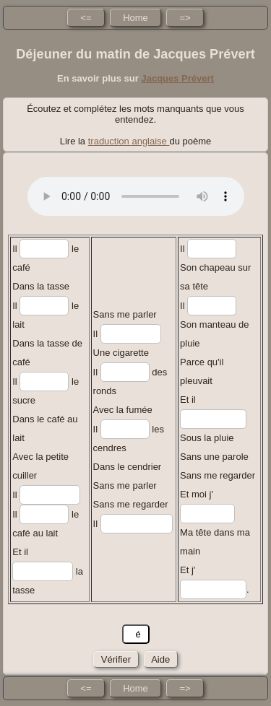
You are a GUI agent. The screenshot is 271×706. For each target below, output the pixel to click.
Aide (161, 659)
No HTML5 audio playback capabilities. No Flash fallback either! (135, 196)
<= (85, 17)
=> (184, 17)
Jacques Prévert (177, 78)
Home (135, 17)
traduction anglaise (129, 141)
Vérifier (115, 659)
